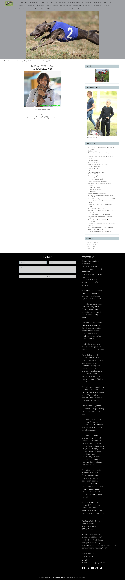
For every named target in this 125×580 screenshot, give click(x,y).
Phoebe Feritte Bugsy (94, 166)
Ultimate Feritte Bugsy (94, 187)
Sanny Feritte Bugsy (93, 162)
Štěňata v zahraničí (85, 6)
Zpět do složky (40, 116)
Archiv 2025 (45, 3)
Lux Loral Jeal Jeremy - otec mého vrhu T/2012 (101, 231)
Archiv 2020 (89, 3)
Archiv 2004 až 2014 (52, 6)
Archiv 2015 (41, 6)
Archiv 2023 (62, 3)
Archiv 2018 (107, 3)
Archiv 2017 (23, 6)
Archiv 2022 (71, 3)
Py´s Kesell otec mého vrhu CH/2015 (98, 208)
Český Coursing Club (93, 176)
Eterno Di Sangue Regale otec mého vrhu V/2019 (101, 199)
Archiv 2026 (36, 3)
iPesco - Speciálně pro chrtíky (96, 229)
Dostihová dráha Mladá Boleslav (97, 193)
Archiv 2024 (53, 3)
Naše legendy (19, 61)
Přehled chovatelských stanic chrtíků (98, 181)
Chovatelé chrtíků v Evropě (95, 180)
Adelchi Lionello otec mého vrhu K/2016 (99, 214)
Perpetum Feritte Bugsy (93, 138)
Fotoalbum (27, 3)
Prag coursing (92, 191)
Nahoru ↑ (83, 577)
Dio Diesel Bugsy (92, 151)
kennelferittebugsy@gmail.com (94, 562)
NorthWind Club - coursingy (95, 178)
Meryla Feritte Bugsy (30, 61)
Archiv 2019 (98, 3)
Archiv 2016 (32, 6)
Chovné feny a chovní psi (101, 6)
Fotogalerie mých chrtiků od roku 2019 (98, 189)
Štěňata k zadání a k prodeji (69, 6)
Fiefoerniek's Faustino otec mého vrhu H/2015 (101, 227)
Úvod (21, 3)
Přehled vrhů (39, 9)
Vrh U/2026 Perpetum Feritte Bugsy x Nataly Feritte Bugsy (63, 9)
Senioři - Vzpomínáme (26, 9)
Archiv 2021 (80, 3)
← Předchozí (42, 114)
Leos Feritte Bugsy (93, 160)
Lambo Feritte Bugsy (94, 168)
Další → (47, 116)
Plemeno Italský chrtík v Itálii (96, 172)
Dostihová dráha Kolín (94, 174)
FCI (89, 170)
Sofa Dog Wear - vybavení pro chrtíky (98, 164)
